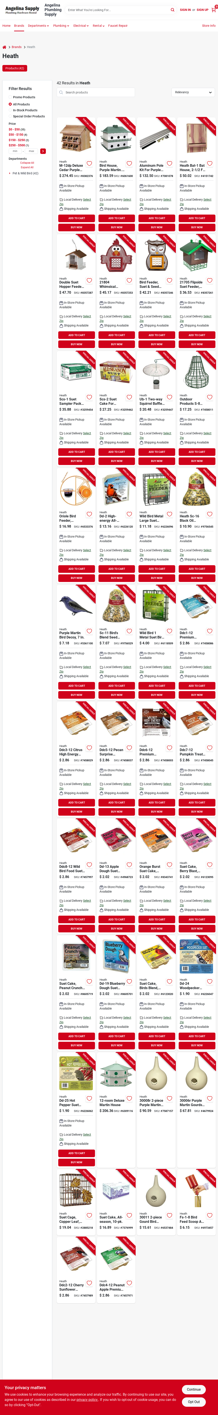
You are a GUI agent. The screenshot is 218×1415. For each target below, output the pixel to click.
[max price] (31, 151)
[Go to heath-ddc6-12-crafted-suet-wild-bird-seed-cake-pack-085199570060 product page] (156, 759)
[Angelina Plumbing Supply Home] (22, 10)
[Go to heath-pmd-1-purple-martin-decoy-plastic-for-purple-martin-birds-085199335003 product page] (76, 642)
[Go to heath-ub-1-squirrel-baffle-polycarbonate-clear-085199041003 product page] (156, 409)
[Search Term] (121, 10)
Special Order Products (29, 116)
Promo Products (24, 97)
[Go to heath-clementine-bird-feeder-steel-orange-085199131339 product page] (76, 525)
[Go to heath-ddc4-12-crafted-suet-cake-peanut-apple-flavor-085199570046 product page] (116, 1270)
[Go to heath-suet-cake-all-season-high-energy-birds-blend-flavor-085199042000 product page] (156, 993)
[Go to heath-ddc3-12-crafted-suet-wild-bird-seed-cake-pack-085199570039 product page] (76, 759)
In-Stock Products (25, 110)
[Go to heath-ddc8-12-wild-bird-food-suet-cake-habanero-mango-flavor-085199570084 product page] (76, 876)
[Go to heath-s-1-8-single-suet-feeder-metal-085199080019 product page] (156, 642)
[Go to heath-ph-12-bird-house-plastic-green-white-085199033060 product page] (116, 175)
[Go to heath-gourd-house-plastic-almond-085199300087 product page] (156, 1110)
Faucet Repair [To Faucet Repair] (118, 25)
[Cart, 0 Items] (213, 10)
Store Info (209, 25)
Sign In (185, 10)
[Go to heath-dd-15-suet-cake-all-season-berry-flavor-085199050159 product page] (196, 876)
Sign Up (202, 10)
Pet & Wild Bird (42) (25, 173)
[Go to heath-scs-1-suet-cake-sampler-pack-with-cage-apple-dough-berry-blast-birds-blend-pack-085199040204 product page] (76, 409)
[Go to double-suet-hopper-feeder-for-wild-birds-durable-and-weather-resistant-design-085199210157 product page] (76, 292)
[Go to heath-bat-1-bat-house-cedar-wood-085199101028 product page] (196, 175)
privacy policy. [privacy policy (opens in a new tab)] (87, 1400)
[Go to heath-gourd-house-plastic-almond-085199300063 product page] (196, 1110)
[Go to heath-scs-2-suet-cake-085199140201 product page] (116, 409)
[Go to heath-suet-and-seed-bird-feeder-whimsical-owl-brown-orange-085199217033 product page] (156, 292)
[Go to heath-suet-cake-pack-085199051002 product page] (116, 1202)
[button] (99, 25)
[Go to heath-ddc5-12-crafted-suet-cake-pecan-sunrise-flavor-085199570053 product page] (116, 759)
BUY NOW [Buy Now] (76, 227)
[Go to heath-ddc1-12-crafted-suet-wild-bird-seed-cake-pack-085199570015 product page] (196, 642)
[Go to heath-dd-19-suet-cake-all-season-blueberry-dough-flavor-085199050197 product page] (116, 993)
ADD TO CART (76, 218)
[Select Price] (43, 151)
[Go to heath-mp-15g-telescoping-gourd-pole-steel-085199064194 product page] (156, 175)
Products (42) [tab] (14, 68)
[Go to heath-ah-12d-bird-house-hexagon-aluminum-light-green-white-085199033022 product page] (116, 1110)
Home (6, 25)
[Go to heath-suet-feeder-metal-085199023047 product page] (76, 1202)
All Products (21, 104)
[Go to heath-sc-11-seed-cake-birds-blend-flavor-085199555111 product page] (116, 642)
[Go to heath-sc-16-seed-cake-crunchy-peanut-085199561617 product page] (196, 525)
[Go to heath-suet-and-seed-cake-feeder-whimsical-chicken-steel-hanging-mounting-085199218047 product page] (116, 292)
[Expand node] (10, 173)
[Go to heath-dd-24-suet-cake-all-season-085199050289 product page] (196, 993)
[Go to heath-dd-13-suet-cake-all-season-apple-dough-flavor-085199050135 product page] (116, 876)
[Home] (4, 47)
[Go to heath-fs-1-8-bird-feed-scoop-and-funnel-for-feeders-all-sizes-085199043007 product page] (196, 1202)
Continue (194, 1389)
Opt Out (194, 1402)
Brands (19, 25)
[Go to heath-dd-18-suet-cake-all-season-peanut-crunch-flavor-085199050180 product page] (76, 993)
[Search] (173, 9)
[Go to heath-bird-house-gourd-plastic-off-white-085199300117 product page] (156, 1202)
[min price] (15, 151)
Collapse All (27, 162)
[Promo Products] (10, 96)
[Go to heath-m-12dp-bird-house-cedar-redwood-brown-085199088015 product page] (76, 175)
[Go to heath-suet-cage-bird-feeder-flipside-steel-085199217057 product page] (196, 292)
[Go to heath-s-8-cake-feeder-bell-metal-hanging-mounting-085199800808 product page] (196, 409)
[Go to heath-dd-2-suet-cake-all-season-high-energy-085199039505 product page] (116, 525)
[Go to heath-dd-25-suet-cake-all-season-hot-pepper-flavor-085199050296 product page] (76, 1110)
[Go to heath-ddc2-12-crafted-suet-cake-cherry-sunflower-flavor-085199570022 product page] (76, 1270)
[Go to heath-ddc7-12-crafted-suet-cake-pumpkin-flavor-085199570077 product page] (196, 759)
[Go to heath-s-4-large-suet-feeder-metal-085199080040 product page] (156, 525)
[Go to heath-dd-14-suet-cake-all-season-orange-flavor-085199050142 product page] (156, 876)
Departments (37, 25)
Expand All (27, 167)
